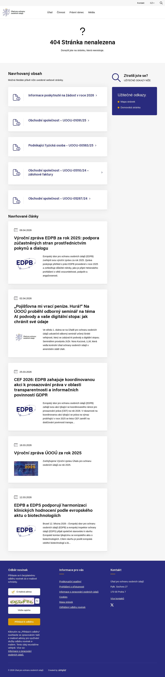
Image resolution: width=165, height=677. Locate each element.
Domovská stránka (130, 107)
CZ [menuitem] (153, 4)
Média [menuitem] (91, 12)
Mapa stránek (128, 101)
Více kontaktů (117, 598)
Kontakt (140, 3)
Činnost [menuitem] (61, 12)
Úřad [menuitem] (49, 12)
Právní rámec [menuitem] (76, 12)
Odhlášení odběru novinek (72, 607)
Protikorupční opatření (70, 581)
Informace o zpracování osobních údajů (78, 592)
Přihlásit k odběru (24, 622)
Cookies (63, 597)
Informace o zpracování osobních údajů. (20, 653)
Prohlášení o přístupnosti (71, 586)
